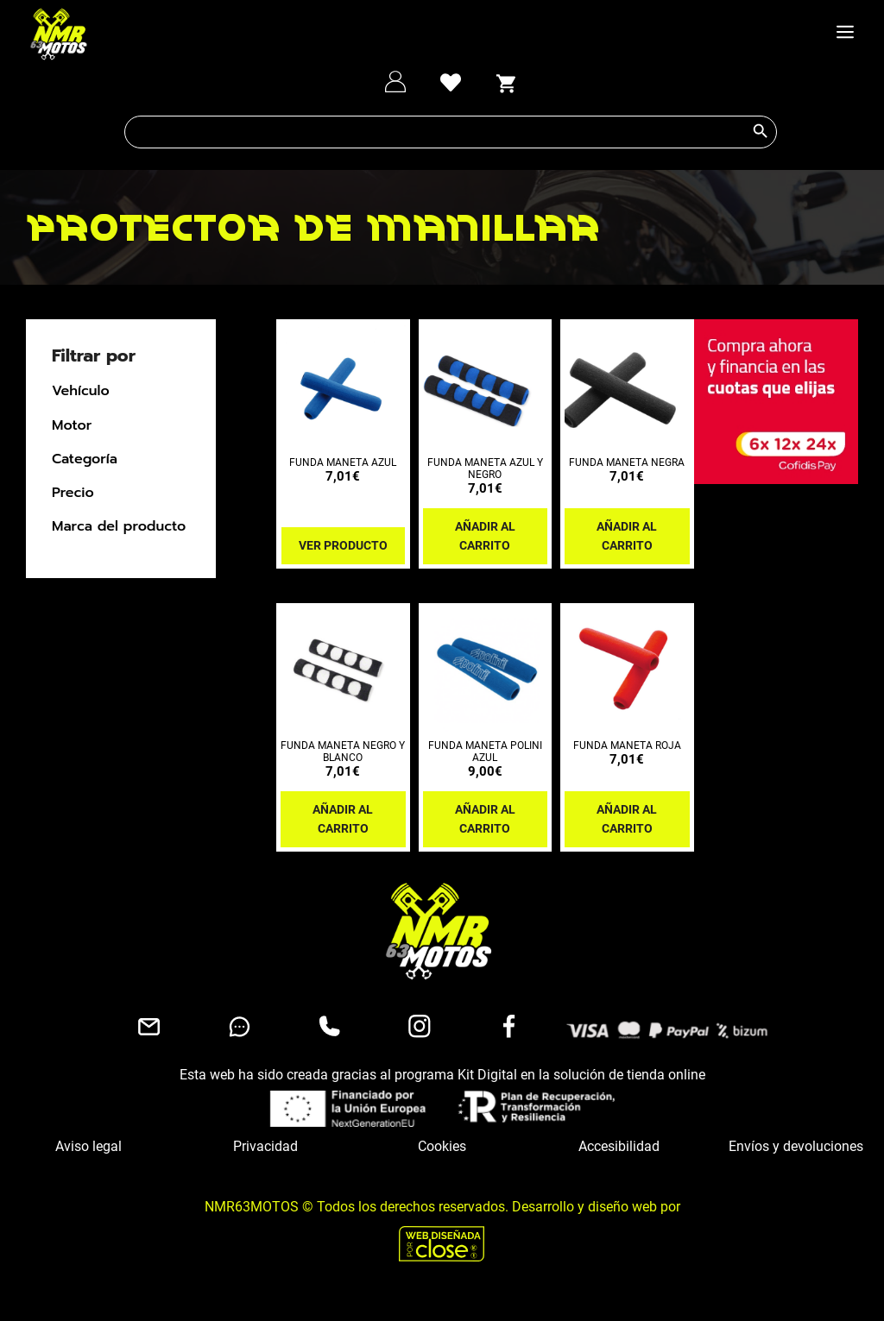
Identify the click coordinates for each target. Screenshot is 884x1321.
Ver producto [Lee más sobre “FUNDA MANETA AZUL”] (343, 545)
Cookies (442, 1146)
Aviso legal (88, 1146)
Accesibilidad (619, 1146)
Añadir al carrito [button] (485, 535)
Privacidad (265, 1146)
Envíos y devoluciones (796, 1146)
